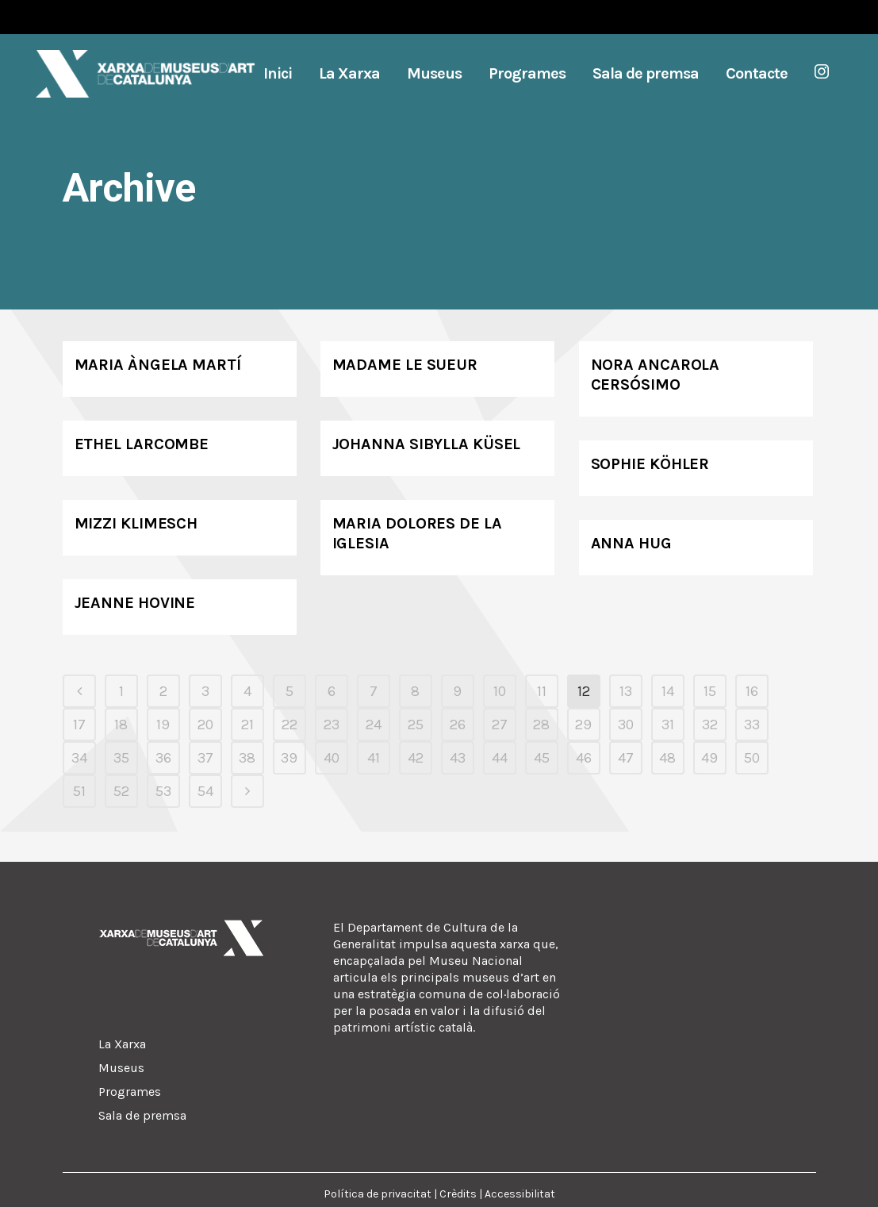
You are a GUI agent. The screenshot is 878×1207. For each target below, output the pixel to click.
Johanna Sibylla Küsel (426, 444)
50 (752, 758)
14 (667, 691)
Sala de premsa (142, 1115)
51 (79, 791)
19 (163, 724)
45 (542, 758)
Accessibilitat (520, 1194)
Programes (129, 1091)
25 (416, 724)
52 (121, 791)
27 (500, 724)
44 (500, 758)
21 (247, 724)
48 (667, 758)
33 (752, 724)
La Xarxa (122, 1043)
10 (499, 691)
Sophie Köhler (650, 464)
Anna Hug (631, 543)
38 (247, 758)
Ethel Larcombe (142, 444)
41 (373, 758)
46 (584, 758)
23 (331, 724)
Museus (121, 1067)
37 (205, 758)
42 (416, 758)
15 (710, 691)
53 (163, 791)
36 (163, 758)
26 (458, 724)
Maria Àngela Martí (158, 365)
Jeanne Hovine (135, 603)
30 (626, 724)
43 (458, 758)
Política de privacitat (377, 1194)
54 (205, 791)
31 (667, 724)
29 (583, 724)
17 (79, 724)
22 (289, 724)
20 (205, 724)
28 (541, 724)
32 (710, 724)
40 (331, 758)
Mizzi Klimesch (136, 523)
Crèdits (458, 1194)
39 (289, 758)
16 (752, 691)
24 (373, 724)
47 (626, 758)
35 (121, 758)
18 (121, 724)
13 (625, 691)
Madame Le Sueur (405, 365)
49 (709, 758)
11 (541, 691)
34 (79, 758)
